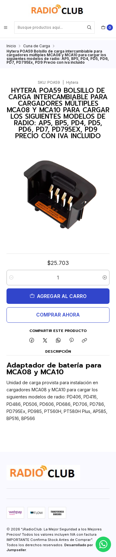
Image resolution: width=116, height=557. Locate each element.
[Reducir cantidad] (11, 275)
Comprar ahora (58, 313)
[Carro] (107, 27)
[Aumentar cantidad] (104, 275)
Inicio (11, 44)
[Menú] (5, 27)
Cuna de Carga (36, 44)
